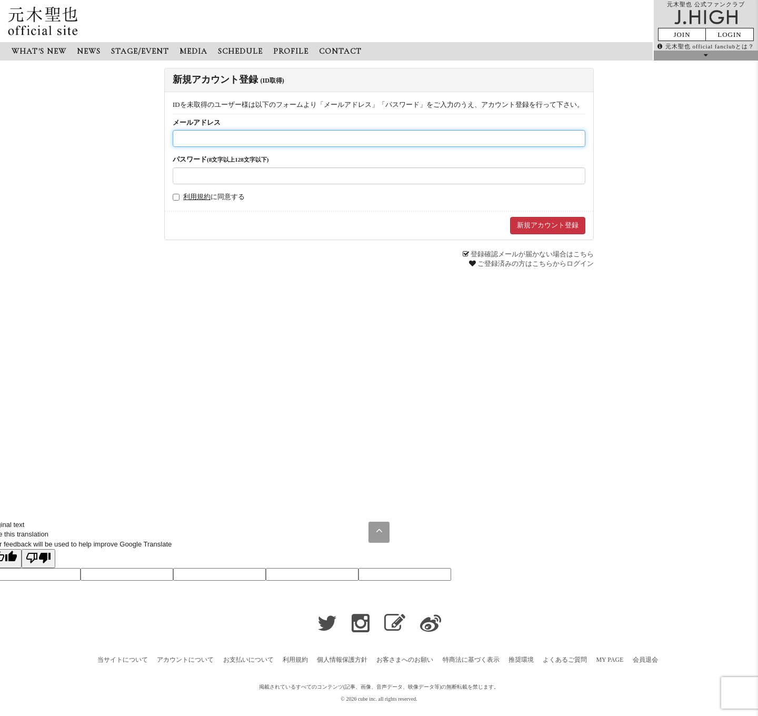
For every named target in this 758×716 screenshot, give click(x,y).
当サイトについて (122, 659)
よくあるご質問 (565, 659)
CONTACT (340, 51)
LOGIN (729, 34)
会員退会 (645, 659)
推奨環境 (521, 659)
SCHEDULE (240, 51)
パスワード (220, 159)
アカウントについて (185, 659)
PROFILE (290, 51)
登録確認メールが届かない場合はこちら (532, 254)
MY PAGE (609, 659)
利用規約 (197, 197)
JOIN (681, 34)
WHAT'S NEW (39, 51)
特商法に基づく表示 (471, 659)
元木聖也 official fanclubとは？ (705, 46)
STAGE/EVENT (140, 51)
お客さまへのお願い (404, 659)
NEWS (89, 51)
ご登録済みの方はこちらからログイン (535, 263)
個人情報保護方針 (342, 659)
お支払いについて (248, 659)
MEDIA (193, 51)
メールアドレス (197, 122)
